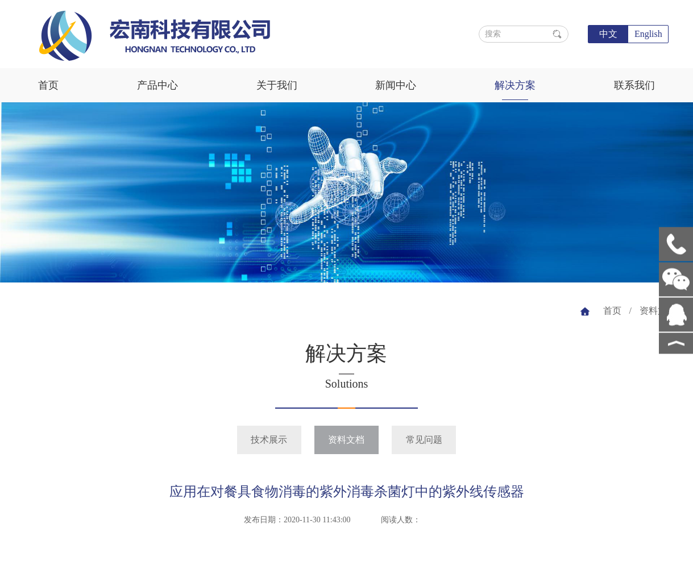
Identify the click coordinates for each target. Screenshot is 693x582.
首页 (48, 85)
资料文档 (658, 310)
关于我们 (276, 85)
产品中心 (157, 85)
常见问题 (424, 439)
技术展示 (269, 439)
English (648, 34)
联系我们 (634, 85)
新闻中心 (395, 85)
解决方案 (515, 85)
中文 (608, 34)
